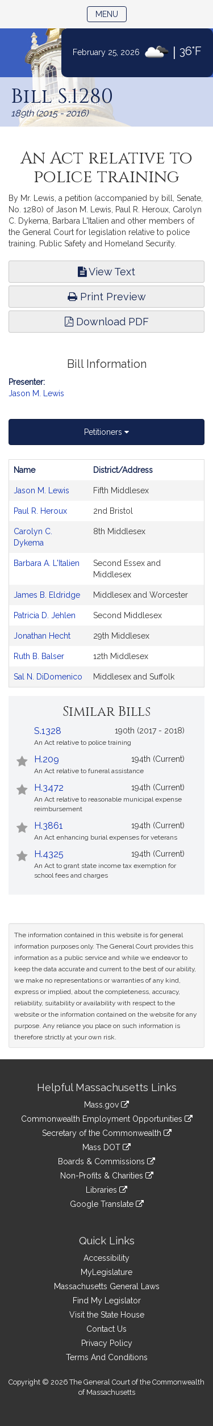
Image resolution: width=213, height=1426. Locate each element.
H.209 (46, 759)
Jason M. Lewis (36, 393)
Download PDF (107, 322)
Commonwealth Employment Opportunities (107, 1118)
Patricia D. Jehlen (45, 615)
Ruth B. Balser (39, 656)
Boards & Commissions (106, 1161)
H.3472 (49, 787)
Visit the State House (106, 1314)
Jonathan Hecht (42, 635)
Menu (111, 13)
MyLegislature (106, 1272)
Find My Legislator (107, 1300)
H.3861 (48, 825)
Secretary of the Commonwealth (107, 1133)
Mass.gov (106, 1104)
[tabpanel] (106, 573)
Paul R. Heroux (40, 510)
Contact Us (106, 1328)
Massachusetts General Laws (107, 1286)
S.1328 (47, 730)
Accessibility (106, 1258)
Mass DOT (106, 1147)
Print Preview (107, 297)
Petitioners (106, 432)
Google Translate (107, 1204)
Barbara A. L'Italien (47, 563)
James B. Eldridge (47, 594)
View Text (106, 272)
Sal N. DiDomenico (48, 676)
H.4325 (49, 854)
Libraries (106, 1189)
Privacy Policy (106, 1343)
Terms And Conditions (107, 1357)
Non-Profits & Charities (106, 1175)
